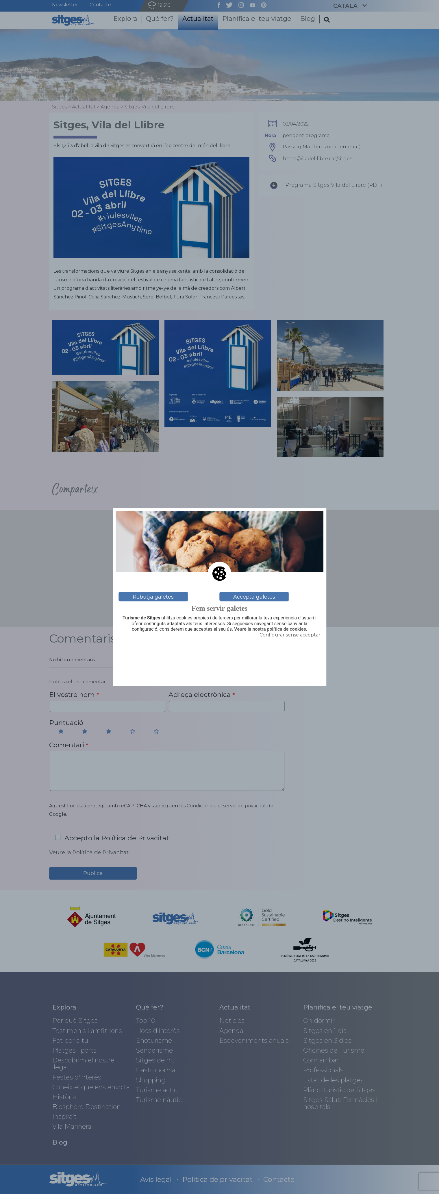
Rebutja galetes (153, 596)
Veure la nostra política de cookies (270, 628)
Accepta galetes (254, 596)
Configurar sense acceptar (290, 634)
